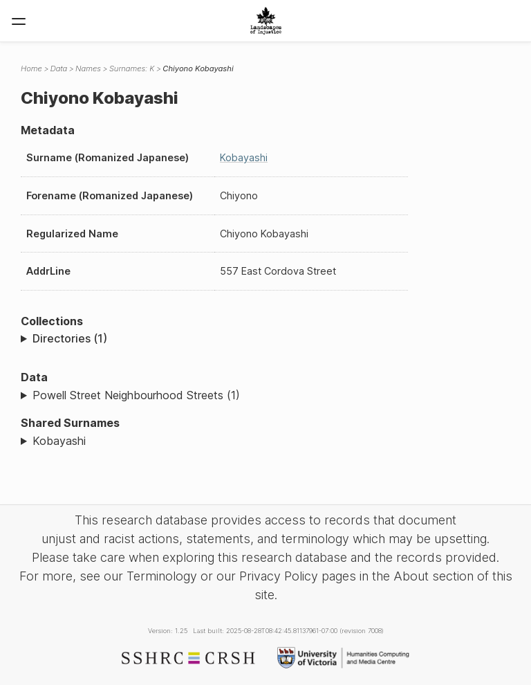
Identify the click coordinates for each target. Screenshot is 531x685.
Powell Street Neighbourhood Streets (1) (136, 395)
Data (58, 68)
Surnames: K (131, 68)
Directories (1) (69, 338)
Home (31, 68)
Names (88, 68)
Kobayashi (244, 157)
